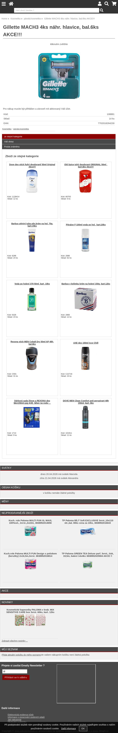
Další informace (68, 728)
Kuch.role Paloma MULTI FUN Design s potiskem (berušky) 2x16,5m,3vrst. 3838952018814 (30, 554)
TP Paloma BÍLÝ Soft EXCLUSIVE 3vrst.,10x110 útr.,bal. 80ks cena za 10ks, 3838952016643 (87, 521)
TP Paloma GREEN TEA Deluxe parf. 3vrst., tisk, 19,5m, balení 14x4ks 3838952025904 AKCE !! (88, 554)
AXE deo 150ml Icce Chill (85, 343)
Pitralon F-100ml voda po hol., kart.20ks (86, 225)
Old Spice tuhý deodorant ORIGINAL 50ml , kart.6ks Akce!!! (85, 165)
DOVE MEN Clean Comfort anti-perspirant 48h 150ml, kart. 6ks (86, 402)
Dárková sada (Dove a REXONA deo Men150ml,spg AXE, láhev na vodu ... (32, 402)
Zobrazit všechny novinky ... (15, 641)
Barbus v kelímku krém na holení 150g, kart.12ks (85, 284)
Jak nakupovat (14, 720)
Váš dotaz (9, 141)
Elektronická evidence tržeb (20, 715)
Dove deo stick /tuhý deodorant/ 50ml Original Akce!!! (32, 165)
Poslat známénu (12, 146)
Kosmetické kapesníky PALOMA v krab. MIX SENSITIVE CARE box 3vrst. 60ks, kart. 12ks (30, 610)
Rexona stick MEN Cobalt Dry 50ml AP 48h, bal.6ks (32, 343)
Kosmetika (6, 129)
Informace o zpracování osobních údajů (26, 717)
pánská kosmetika (21, 129)
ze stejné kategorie (13, 136)
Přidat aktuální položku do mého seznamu (21, 655)
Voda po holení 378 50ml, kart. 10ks (32, 284)
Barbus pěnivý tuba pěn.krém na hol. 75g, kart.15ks (32, 225)
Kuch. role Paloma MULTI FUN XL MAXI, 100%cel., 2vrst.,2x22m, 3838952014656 (30, 521)
